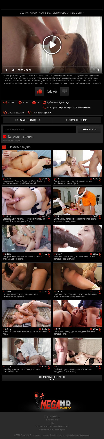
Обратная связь (51, 416)
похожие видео (27, 120)
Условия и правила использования (52, 426)
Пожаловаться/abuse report (52, 429)
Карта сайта (52, 420)
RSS (52, 423)
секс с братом (44, 113)
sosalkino (20, 113)
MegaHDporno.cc (60, 5)
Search (98, 5)
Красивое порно (83, 107)
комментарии (76, 120)
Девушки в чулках (66, 107)
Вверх (99, 433)
